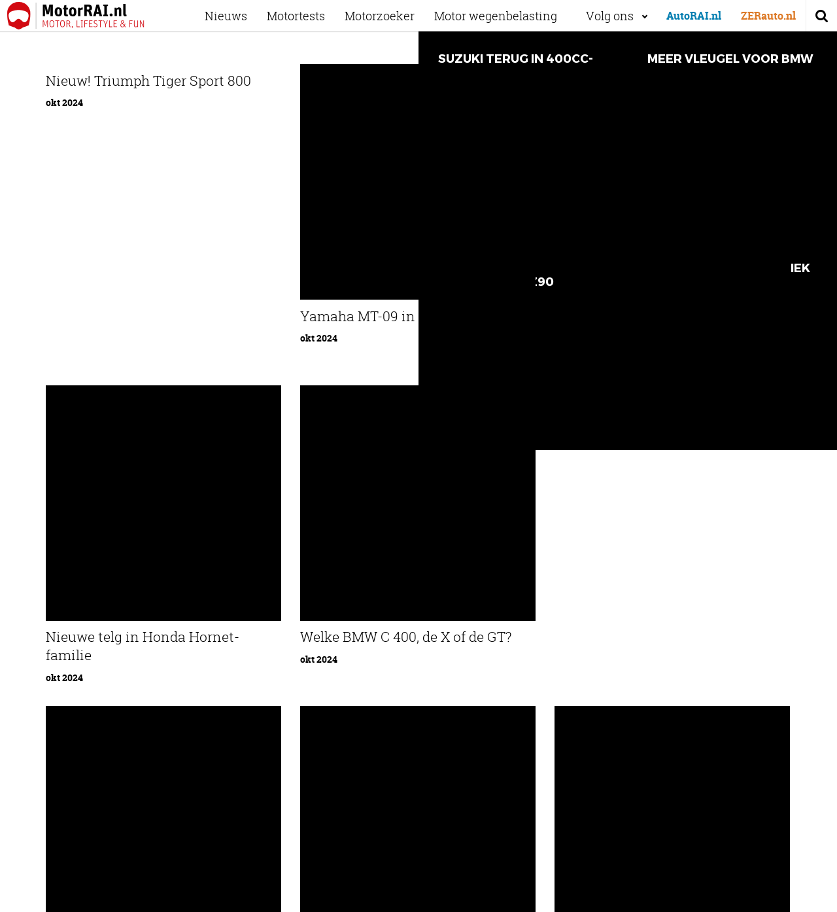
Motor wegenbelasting (504, 16)
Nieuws (235, 16)
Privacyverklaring (754, 897)
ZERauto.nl (768, 16)
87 (493, 547)
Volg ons (610, 16)
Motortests (305, 16)
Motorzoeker (389, 16)
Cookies (696, 897)
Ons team (226, 681)
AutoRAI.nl (693, 16)
